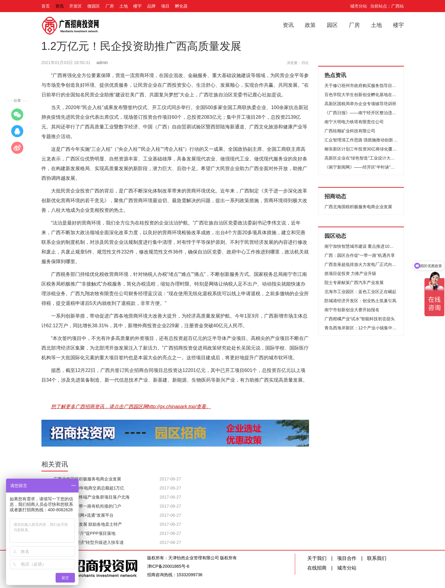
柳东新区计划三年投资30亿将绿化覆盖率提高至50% (361, 149)
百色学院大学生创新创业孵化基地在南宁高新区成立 (361, 94)
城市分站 (358, 6)
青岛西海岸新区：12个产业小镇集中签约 (361, 327)
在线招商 (317, 567)
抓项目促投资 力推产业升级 (350, 273)
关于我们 (317, 558)
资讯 (59, 6)
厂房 (109, 6)
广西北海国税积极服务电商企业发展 (358, 206)
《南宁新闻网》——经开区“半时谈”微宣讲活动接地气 (361, 167)
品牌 (151, 6)
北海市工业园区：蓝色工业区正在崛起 (360, 291)
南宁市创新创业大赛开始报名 (351, 309)
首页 (45, 6)
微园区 (93, 6)
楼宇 (137, 6)
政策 (310, 25)
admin (102, 62)
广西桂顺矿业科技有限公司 (349, 130)
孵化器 (181, 6)
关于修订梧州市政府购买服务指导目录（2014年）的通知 (361, 85)
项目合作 (346, 558)
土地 (123, 6)
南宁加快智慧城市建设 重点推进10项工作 (361, 246)
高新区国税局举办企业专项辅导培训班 (360, 103)
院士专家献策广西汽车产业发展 (354, 282)
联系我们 (376, 558)
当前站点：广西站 (387, 6)
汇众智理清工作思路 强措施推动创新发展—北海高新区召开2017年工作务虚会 (361, 139)
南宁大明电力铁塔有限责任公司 (354, 121)
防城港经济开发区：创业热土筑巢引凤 (360, 300)
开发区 (75, 6)
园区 (332, 25)
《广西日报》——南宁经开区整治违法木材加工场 (361, 112)
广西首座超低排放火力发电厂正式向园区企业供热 (361, 264)
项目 (165, 6)
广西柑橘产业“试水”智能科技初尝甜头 (359, 318)
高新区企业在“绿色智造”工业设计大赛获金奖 (361, 158)
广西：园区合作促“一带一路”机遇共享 (359, 255)
